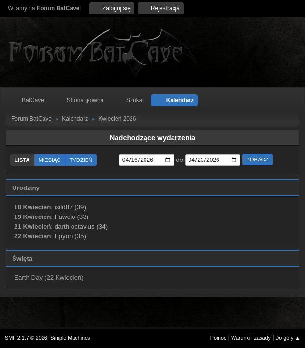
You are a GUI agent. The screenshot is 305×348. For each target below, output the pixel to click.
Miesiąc (50, 160)
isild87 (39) (70, 207)
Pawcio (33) (71, 216)
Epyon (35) (70, 236)
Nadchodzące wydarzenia (153, 138)
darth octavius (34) (81, 226)
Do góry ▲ (288, 338)
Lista (22, 160)
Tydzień (81, 160)
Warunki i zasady (251, 338)
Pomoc (218, 338)
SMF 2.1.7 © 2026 (26, 338)
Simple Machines (70, 338)
